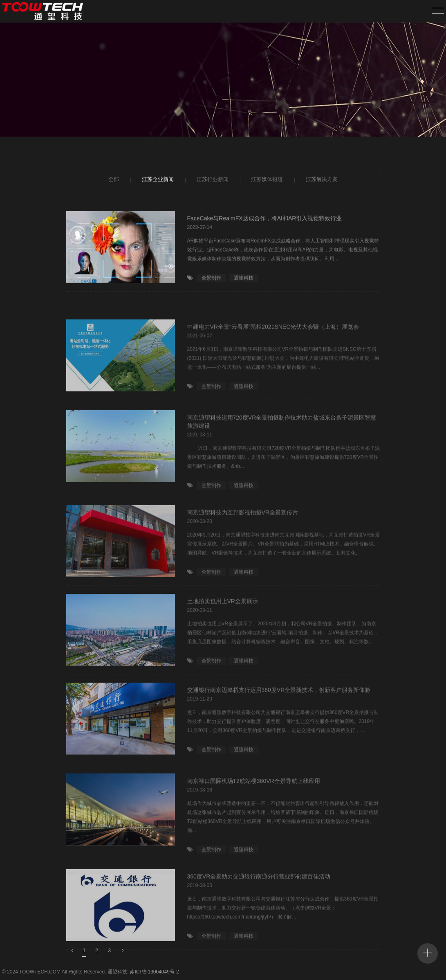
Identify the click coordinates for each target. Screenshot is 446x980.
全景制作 (211, 281)
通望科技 (243, 281)
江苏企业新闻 (156, 180)
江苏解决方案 (320, 180)
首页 (354, 149)
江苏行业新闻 (211, 180)
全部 (113, 180)
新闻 (375, 149)
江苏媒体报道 (265, 180)
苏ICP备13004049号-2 (154, 972)
